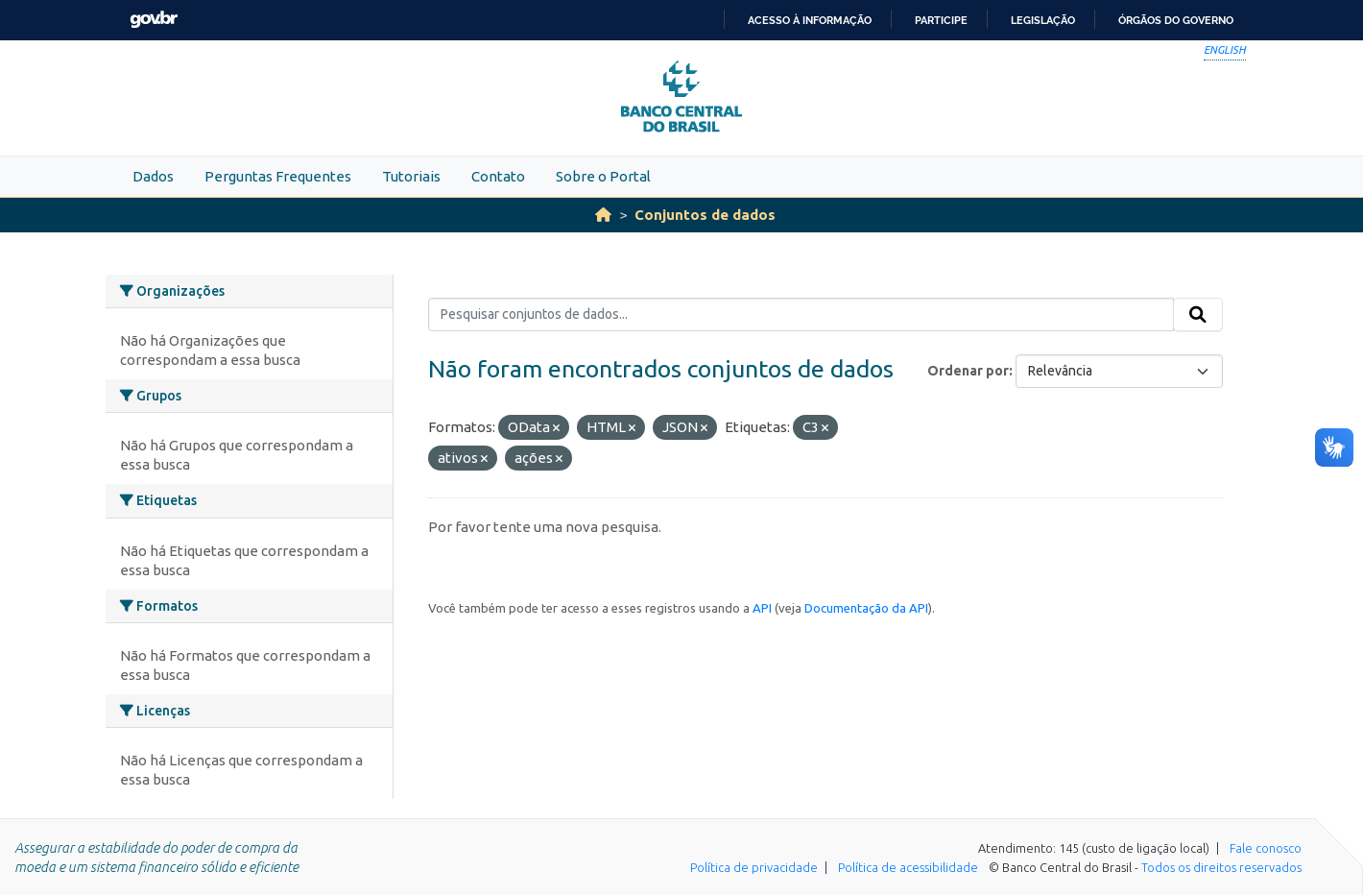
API (762, 608)
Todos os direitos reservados (1221, 867)
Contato (498, 176)
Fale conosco (1266, 848)
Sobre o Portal (603, 176)
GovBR (154, 20)
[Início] (603, 214)
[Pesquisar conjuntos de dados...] (801, 315)
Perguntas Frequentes (277, 176)
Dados (153, 176)
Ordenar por (968, 370)
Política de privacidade (754, 867)
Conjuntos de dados (705, 214)
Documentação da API (866, 608)
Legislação (1043, 20)
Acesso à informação (810, 20)
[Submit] (1198, 315)
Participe (941, 20)
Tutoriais (411, 176)
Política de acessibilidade (908, 867)
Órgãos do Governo (1175, 20)
